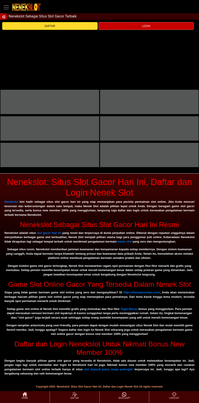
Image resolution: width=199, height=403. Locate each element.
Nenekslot (11, 201)
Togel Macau (129, 309)
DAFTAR (50, 26)
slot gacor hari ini (49, 233)
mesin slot (125, 241)
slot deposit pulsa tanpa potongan (108, 369)
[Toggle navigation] (6, 7)
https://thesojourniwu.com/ (141, 292)
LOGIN (146, 26)
